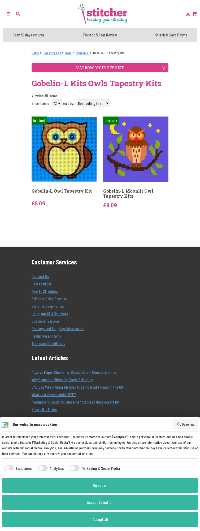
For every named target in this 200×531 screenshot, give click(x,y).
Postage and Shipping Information (58, 328)
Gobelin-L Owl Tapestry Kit (62, 190)
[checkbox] (17, 468)
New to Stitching (45, 291)
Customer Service (45, 320)
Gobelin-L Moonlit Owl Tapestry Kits (128, 193)
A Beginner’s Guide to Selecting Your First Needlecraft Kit (76, 401)
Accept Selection (100, 502)
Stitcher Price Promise (49, 298)
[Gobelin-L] (82, 53)
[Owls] (68, 53)
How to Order (41, 283)
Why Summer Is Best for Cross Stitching (62, 379)
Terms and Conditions (48, 343)
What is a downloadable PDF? (54, 394)
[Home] (35, 53)
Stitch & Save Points (48, 306)
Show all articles (44, 409)
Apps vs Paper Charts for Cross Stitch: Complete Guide (74, 372)
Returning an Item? (46, 335)
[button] (18, 13)
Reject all (100, 485)
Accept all (100, 519)
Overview (185, 424)
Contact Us (40, 276)
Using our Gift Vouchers (50, 313)
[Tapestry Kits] (52, 53)
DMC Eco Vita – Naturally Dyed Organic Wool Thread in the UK (77, 386)
